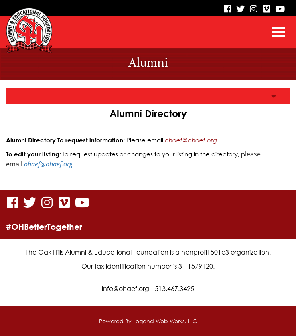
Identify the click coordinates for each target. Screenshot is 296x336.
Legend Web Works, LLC (165, 321)
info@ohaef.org (125, 289)
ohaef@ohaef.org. (192, 140)
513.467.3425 (174, 289)
